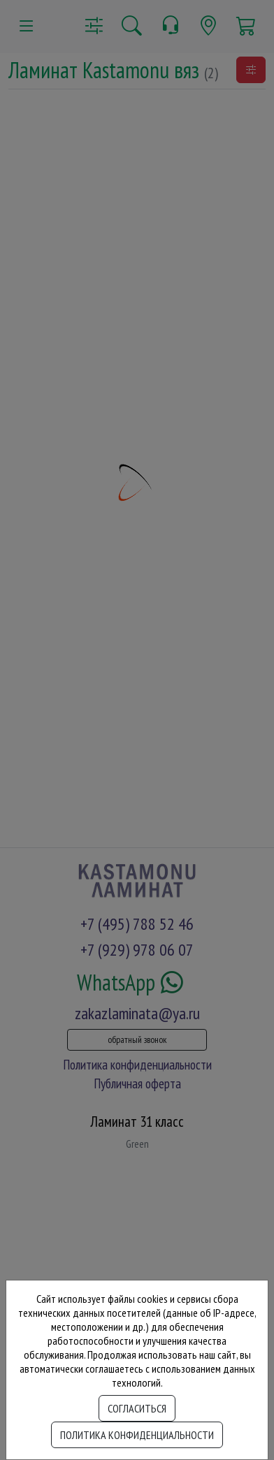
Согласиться (137, 1408)
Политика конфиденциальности (137, 1435)
